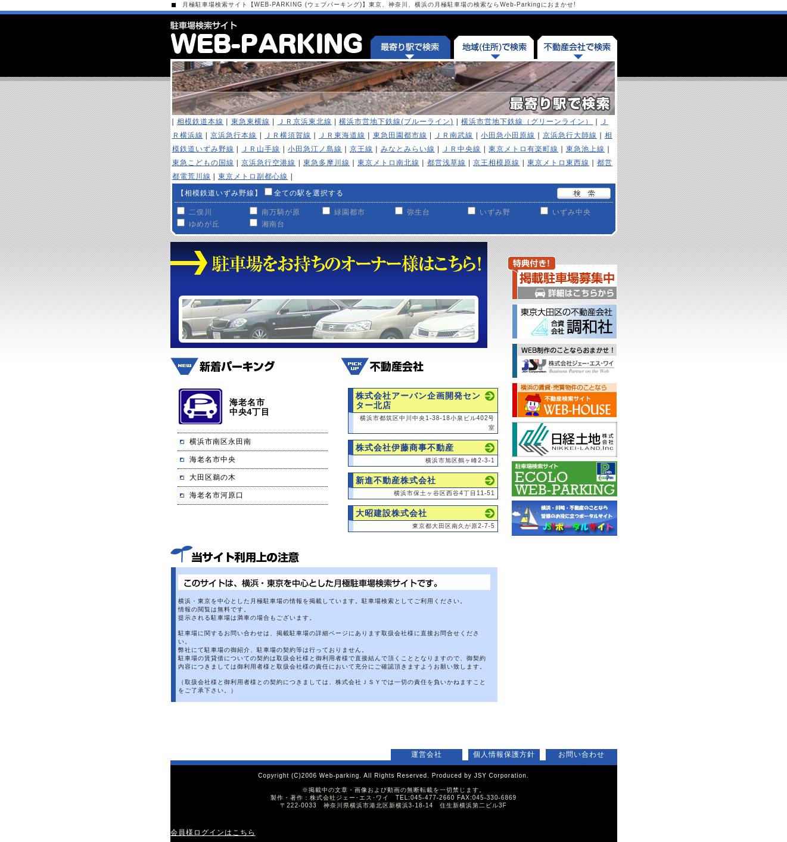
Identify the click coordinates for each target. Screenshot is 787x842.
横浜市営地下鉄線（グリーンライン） (527, 121)
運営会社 (426, 754)
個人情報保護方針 (504, 754)
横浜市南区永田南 (220, 441)
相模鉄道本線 (200, 121)
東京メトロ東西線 (558, 163)
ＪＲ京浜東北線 (305, 121)
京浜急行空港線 (268, 163)
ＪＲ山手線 (260, 149)
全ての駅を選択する (309, 193)
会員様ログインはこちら (213, 832)
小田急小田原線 (508, 135)
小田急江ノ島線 (315, 149)
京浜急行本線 (233, 135)
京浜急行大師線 (570, 135)
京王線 (361, 149)
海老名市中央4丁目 (249, 407)
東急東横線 (250, 121)
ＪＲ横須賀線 (288, 135)
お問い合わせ (581, 754)
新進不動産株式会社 (396, 480)
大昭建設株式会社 (391, 513)
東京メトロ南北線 (388, 163)
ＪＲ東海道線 (342, 135)
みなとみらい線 (408, 149)
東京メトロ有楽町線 (523, 149)
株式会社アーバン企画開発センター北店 (418, 400)
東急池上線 (585, 149)
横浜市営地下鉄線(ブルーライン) (396, 121)
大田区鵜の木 (212, 477)
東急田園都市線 (400, 135)
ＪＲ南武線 (453, 135)
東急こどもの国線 (203, 163)
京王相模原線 (496, 163)
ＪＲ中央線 (461, 149)
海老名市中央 (212, 459)
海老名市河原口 (216, 495)
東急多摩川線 (326, 163)
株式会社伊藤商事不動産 (405, 447)
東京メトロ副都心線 (253, 176)
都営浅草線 (446, 163)
